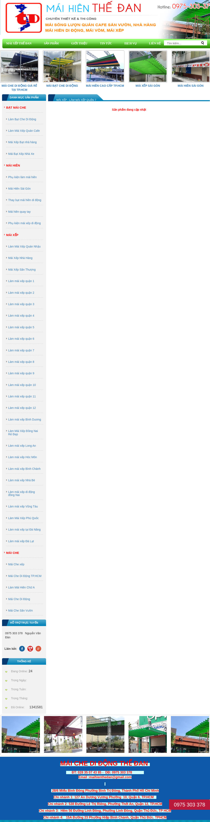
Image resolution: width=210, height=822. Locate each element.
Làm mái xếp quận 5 (21, 327)
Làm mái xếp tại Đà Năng (24, 529)
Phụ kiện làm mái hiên (22, 177)
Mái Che (12, 552)
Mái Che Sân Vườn (20, 610)
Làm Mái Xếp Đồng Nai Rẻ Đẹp (23, 432)
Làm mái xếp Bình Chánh (24, 468)
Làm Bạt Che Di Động (22, 119)
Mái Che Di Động (19, 599)
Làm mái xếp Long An (22, 445)
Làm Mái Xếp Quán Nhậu (24, 246)
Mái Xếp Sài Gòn (148, 85)
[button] (204, 66)
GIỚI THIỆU (79, 43)
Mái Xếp (12, 235)
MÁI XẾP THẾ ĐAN (18, 43)
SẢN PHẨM (51, 43)
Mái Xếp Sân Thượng (22, 269)
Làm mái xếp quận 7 (21, 350)
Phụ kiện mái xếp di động (24, 223)
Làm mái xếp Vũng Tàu (23, 506)
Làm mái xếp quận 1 (21, 281)
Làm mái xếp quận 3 (21, 304)
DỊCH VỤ (130, 43)
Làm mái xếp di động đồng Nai (21, 493)
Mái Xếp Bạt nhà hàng (22, 142)
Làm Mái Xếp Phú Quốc (23, 518)
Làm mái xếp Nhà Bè (21, 480)
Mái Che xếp (16, 564)
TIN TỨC (106, 43)
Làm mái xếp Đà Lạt (21, 541)
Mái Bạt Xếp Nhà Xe (21, 153)
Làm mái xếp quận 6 (21, 338)
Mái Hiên (13, 165)
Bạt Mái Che (16, 107)
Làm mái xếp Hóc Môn (22, 457)
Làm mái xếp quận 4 (21, 315)
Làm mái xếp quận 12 (22, 407)
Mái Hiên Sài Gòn (190, 85)
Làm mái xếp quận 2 (21, 292)
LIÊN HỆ (155, 43)
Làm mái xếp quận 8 (21, 361)
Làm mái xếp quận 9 (21, 373)
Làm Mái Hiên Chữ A (21, 587)
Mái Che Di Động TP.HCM (24, 576)
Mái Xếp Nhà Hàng (20, 258)
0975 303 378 (189, 804)
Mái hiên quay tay (19, 211)
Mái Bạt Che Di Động (62, 85)
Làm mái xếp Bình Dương (24, 419)
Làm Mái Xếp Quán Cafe (24, 130)
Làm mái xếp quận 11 (22, 396)
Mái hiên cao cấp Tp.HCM (105, 85)
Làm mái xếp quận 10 (22, 385)
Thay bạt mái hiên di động (24, 200)
